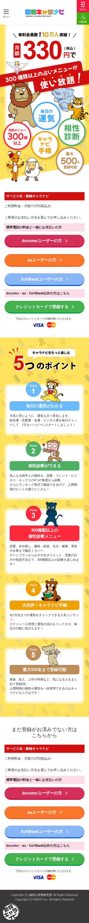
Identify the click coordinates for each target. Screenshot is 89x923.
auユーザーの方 (44, 260)
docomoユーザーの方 (44, 240)
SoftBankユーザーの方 (44, 279)
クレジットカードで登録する (44, 306)
